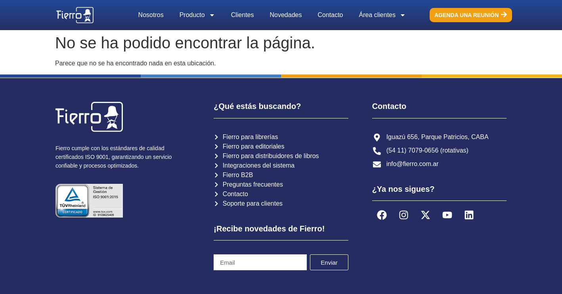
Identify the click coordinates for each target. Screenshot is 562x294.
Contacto (330, 14)
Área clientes (382, 15)
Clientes (242, 14)
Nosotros (151, 14)
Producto (197, 15)
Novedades (286, 14)
